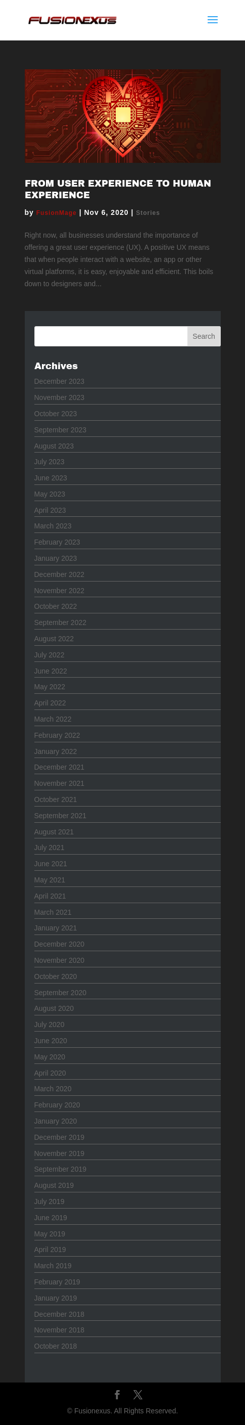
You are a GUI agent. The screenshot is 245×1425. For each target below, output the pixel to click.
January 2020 (55, 1121)
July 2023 (49, 462)
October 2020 (55, 976)
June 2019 (50, 1218)
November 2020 (59, 960)
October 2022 (55, 606)
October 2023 (55, 414)
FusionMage (56, 212)
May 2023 (49, 494)
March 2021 (53, 912)
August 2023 (54, 446)
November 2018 (59, 1330)
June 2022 (50, 671)
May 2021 (49, 880)
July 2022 (49, 655)
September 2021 (60, 816)
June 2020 (50, 1041)
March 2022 (53, 719)
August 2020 (54, 1008)
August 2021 (54, 832)
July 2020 (49, 1024)
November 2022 (59, 591)
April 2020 (50, 1073)
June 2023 (50, 478)
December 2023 (59, 381)
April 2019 (50, 1249)
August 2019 (54, 1185)
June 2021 (50, 864)
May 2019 (49, 1234)
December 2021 (59, 767)
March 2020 (53, 1089)
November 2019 (59, 1153)
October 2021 (55, 799)
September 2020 (60, 993)
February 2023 (57, 542)
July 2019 (49, 1201)
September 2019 (60, 1169)
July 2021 (49, 847)
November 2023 (59, 397)
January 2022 (55, 751)
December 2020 (59, 944)
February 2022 (57, 735)
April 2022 (50, 703)
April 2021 (50, 896)
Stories (148, 212)
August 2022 (54, 639)
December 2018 (59, 1314)
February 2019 (57, 1282)
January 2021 (55, 928)
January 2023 (55, 558)
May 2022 (49, 687)
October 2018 (55, 1346)
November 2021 (59, 783)
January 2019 (55, 1298)
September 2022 (60, 622)
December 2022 (59, 574)
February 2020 (57, 1105)
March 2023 (53, 526)
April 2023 (50, 510)
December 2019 (59, 1137)
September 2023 (60, 430)
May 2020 (49, 1057)
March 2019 (53, 1266)
